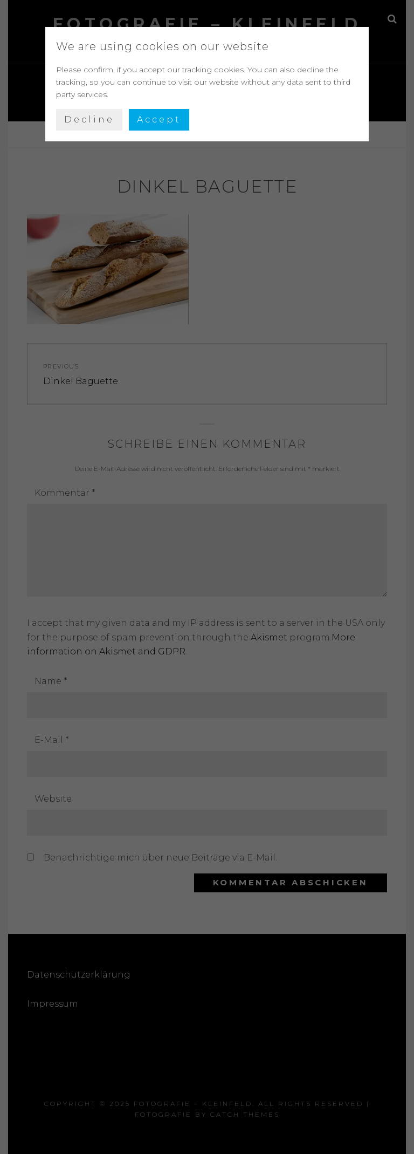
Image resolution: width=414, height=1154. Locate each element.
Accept (159, 119)
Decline (89, 119)
